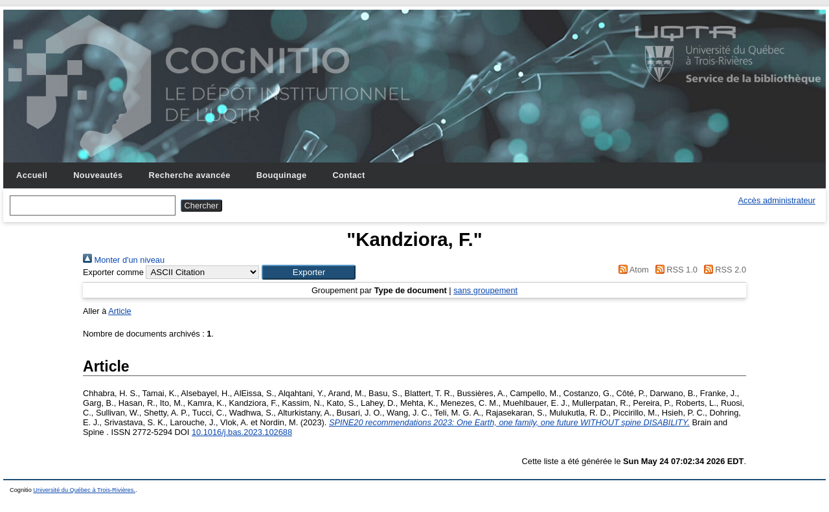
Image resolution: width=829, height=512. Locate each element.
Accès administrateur (776, 200)
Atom (632, 269)
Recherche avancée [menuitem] (190, 175)
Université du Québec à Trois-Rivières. (84, 490)
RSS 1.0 (674, 269)
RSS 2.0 (722, 269)
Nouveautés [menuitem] (97, 175)
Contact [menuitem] (348, 175)
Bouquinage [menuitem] (281, 175)
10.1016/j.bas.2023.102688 (242, 432)
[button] (309, 272)
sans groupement (485, 290)
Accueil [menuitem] (31, 175)
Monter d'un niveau (124, 260)
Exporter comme (113, 272)
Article (119, 311)
